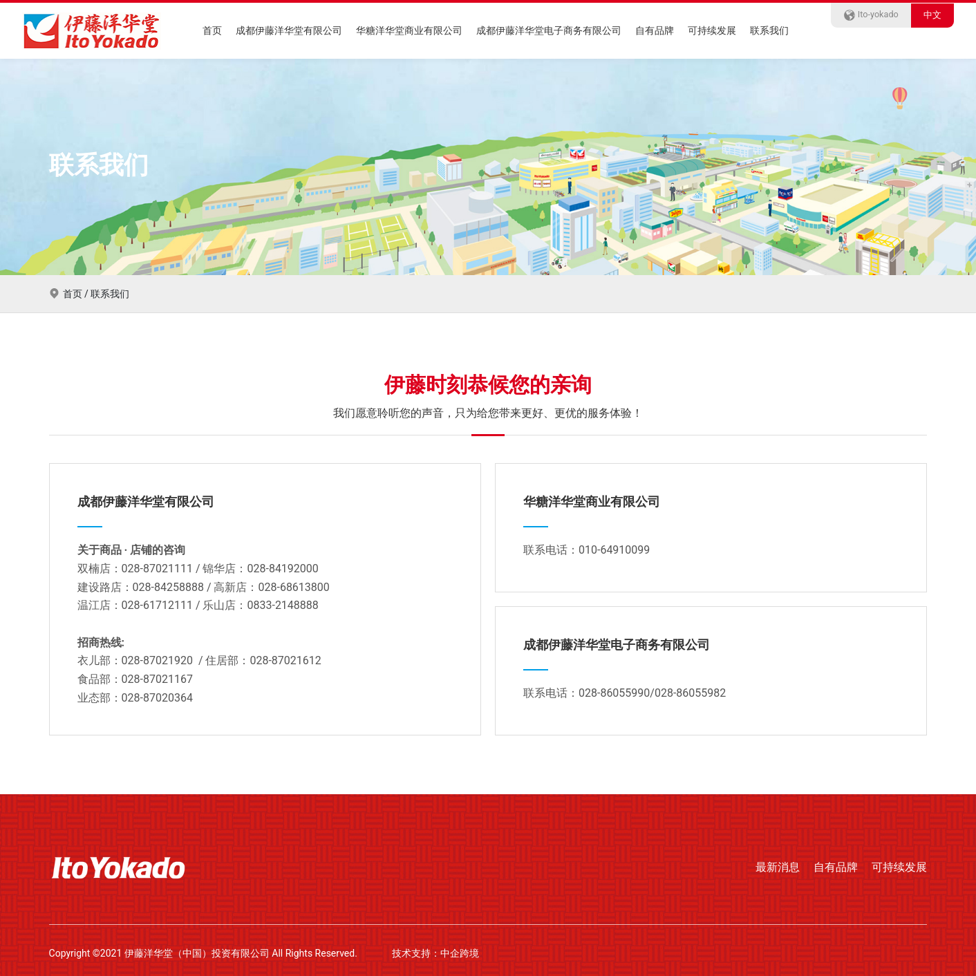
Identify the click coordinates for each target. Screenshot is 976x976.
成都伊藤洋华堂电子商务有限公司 (548, 31)
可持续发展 (712, 31)
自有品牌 (654, 31)
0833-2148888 (282, 605)
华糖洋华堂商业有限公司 (409, 31)
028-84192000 (282, 568)
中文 (932, 15)
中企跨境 (459, 953)
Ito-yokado (871, 14)
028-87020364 (157, 697)
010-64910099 (614, 549)
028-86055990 (614, 693)
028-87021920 (157, 660)
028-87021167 (157, 679)
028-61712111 (157, 605)
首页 (212, 31)
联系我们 (769, 31)
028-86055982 (690, 693)
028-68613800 (293, 587)
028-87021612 (285, 660)
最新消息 (778, 867)
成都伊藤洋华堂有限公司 (289, 31)
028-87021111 (157, 568)
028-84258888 (168, 587)
